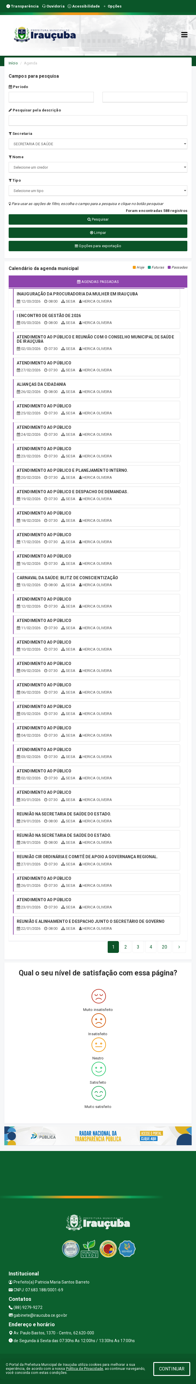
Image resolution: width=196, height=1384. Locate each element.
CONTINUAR (171, 1369)
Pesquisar (98, 219)
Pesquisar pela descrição (35, 110)
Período (18, 87)
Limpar (98, 232)
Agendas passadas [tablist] (98, 282)
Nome (16, 157)
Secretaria (20, 133)
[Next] (164, 947)
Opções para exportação (98, 246)
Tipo (15, 180)
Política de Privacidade (84, 1369)
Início (13, 63)
